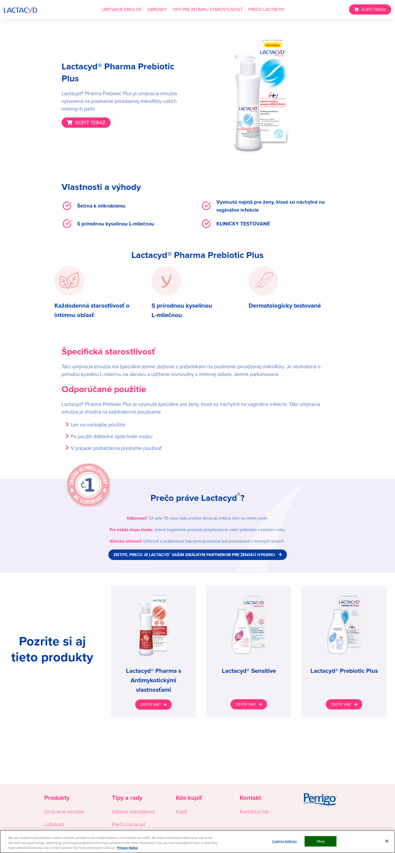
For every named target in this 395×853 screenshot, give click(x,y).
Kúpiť (181, 811)
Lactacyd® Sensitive (249, 670)
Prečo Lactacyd (128, 824)
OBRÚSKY (157, 9)
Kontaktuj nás (254, 811)
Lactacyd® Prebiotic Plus (344, 670)
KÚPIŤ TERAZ (374, 9)
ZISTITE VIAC (150, 704)
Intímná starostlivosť (133, 811)
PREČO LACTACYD (266, 9)
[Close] (386, 841)
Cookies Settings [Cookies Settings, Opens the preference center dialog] (284, 841)
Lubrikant (54, 824)
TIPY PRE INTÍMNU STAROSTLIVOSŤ (207, 9)
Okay (321, 841)
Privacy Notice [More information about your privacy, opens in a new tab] (127, 848)
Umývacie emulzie (64, 811)
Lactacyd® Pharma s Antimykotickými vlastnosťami (153, 680)
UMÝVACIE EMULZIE (122, 9)
